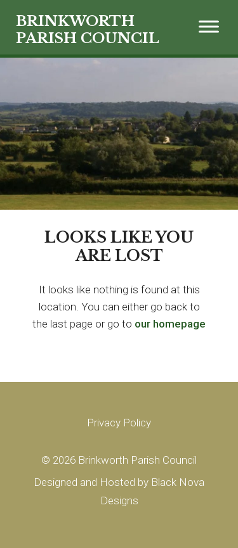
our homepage (170, 323)
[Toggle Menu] (209, 26)
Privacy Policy (119, 422)
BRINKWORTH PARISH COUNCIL (87, 30)
